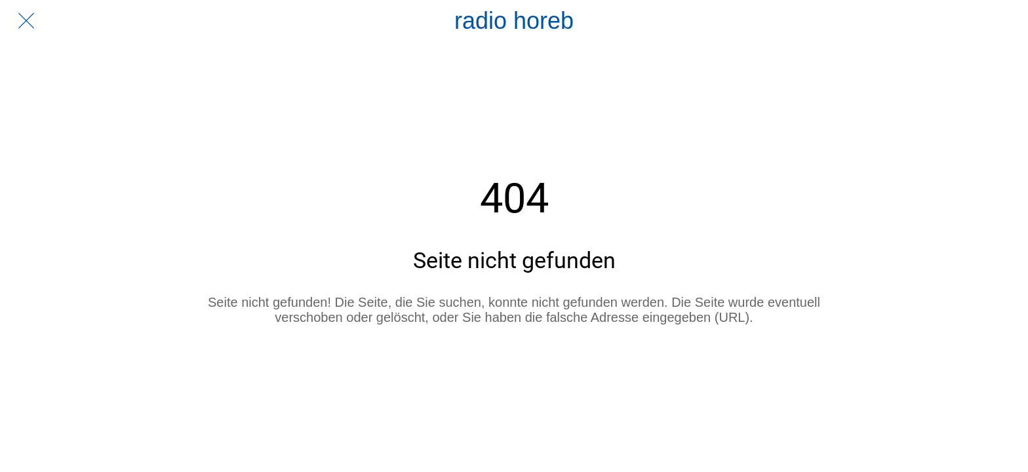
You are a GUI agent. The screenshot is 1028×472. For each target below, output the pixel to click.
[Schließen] (26, 21)
